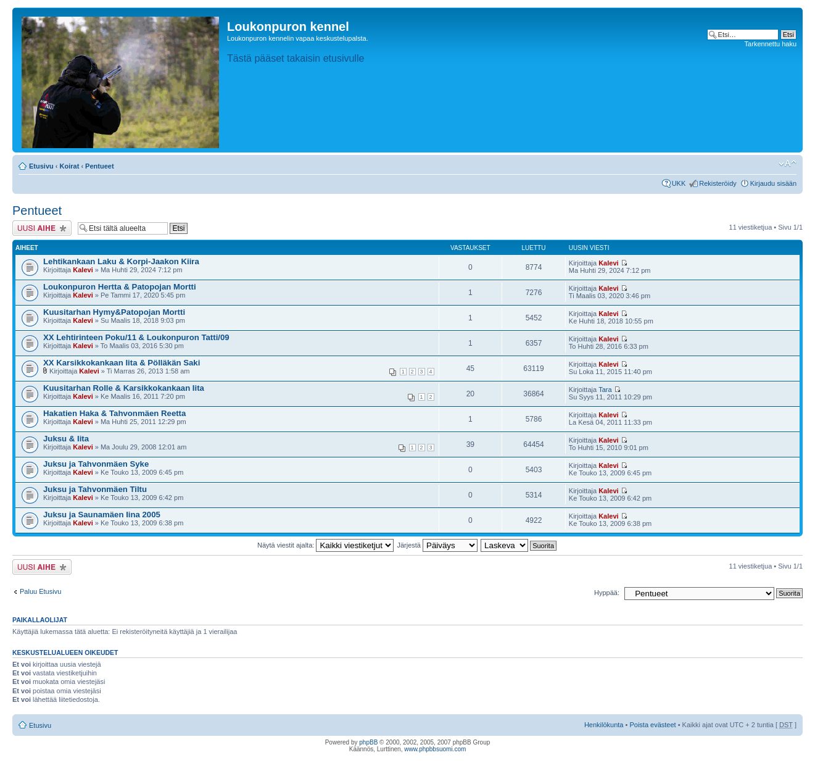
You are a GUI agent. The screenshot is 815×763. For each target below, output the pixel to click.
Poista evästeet (652, 724)
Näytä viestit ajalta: (325, 545)
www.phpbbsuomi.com (435, 749)
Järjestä (437, 545)
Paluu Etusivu (40, 591)
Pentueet (99, 166)
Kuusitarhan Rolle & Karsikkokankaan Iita (123, 388)
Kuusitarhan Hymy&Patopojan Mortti (114, 312)
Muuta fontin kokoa (787, 163)
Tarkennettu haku (770, 44)
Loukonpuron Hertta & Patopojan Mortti (119, 286)
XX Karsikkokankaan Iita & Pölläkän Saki (121, 362)
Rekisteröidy (718, 183)
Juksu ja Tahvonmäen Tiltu (95, 489)
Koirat (70, 166)
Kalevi (83, 269)
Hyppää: (606, 592)
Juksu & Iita (66, 438)
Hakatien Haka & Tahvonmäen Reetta (114, 413)
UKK (679, 183)
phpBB (368, 742)
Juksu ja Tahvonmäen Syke (96, 464)
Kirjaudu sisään (773, 183)
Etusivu (41, 166)
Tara (604, 389)
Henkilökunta (604, 724)
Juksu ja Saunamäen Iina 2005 (101, 514)
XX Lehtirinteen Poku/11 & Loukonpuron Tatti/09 (136, 337)
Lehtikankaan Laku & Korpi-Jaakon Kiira (121, 261)
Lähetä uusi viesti (42, 228)
